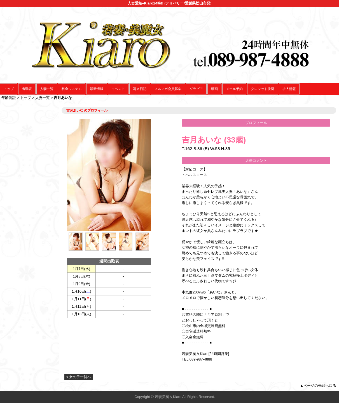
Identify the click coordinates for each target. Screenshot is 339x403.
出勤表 (27, 89)
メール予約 (234, 89)
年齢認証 (8, 98)
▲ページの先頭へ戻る (318, 385)
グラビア (196, 89)
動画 (214, 89)
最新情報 (96, 89)
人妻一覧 (46, 89)
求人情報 (289, 89)
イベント (118, 89)
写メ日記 (139, 89)
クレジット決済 (262, 89)
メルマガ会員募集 (168, 89)
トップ (9, 89)
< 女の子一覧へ (78, 377)
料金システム (72, 89)
